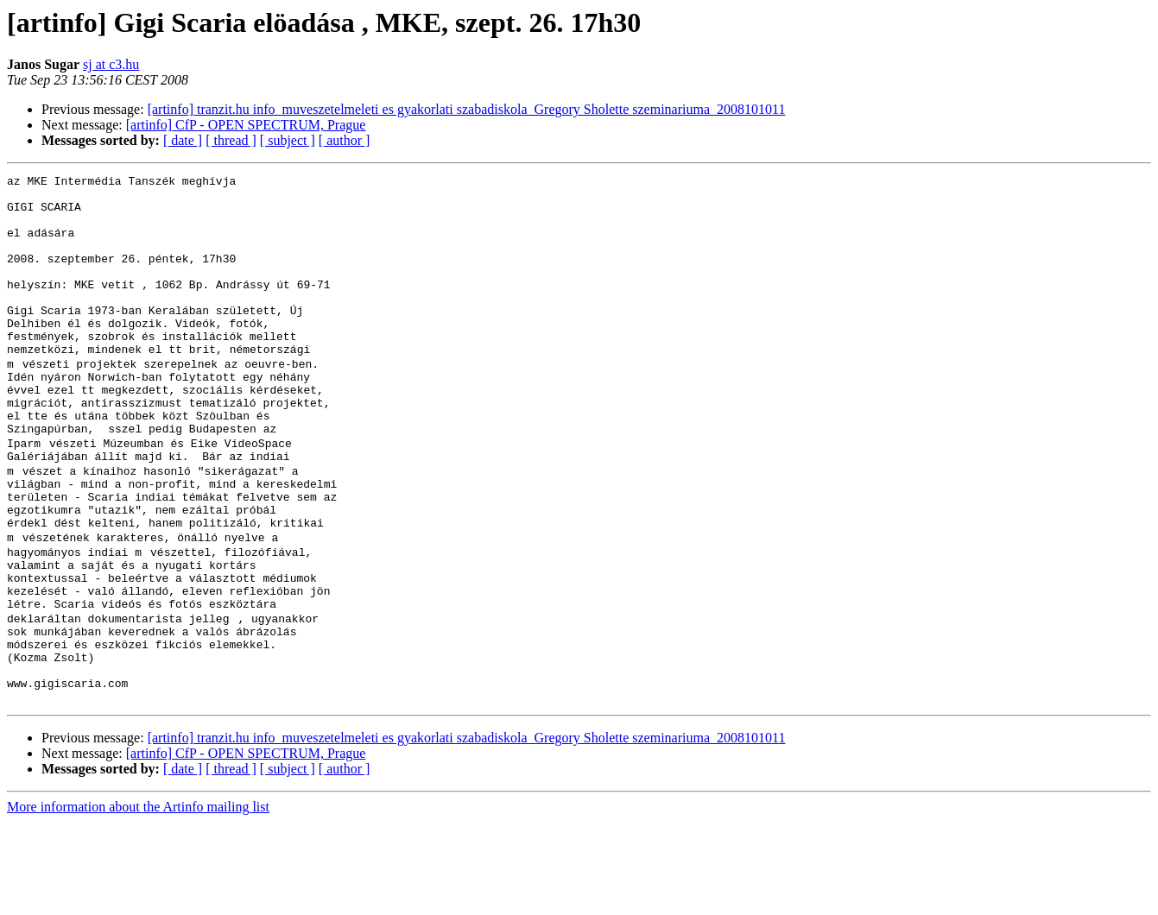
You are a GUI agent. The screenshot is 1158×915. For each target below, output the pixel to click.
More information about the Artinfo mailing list (138, 900)
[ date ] (182, 140)
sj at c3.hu (111, 64)
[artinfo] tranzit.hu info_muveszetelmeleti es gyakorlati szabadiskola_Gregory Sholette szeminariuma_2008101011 (467, 109)
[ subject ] (287, 140)
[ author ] (344, 140)
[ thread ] (231, 140)
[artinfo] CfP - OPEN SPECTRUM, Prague (246, 124)
